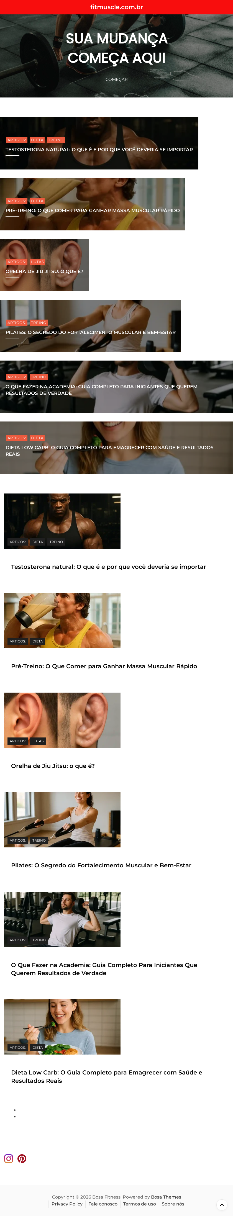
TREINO (56, 140)
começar (117, 79)
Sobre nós (173, 1204)
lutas (37, 261)
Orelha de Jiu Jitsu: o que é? (44, 271)
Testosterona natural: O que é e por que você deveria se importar (99, 149)
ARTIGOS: (16, 140)
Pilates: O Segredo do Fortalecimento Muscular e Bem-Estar (91, 332)
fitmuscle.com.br (116, 7)
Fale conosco (102, 1204)
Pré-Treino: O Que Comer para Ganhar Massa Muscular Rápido (93, 210)
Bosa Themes (166, 1197)
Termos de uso (139, 1204)
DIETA (37, 140)
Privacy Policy (67, 1204)
